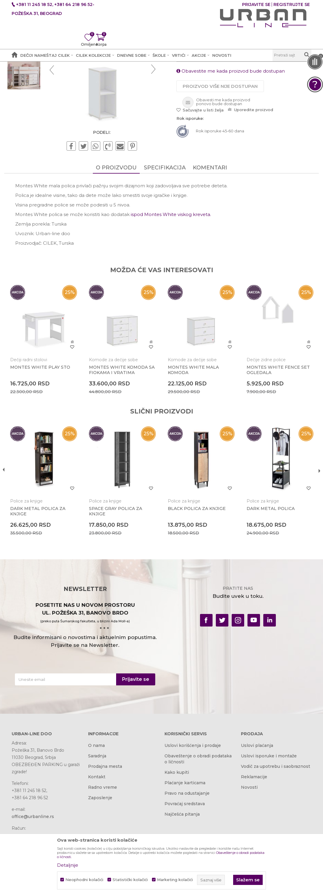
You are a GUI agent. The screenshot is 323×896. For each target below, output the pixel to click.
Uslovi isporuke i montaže (269, 826)
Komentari (210, 244)
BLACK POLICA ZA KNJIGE (196, 577)
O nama (96, 815)
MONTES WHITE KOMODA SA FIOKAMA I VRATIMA (122, 442)
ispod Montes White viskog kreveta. (171, 291)
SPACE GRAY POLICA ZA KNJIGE (119, 580)
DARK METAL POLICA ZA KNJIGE (45, 580)
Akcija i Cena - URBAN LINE (39, 76)
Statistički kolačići (130, 880)
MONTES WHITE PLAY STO (48, 440)
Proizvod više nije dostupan (220, 162)
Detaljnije (67, 865)
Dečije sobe (107, 76)
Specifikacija (165, 244)
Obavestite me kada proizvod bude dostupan (230, 146)
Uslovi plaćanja (257, 815)
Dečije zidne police (262, 432)
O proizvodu (116, 244)
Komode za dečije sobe (117, 432)
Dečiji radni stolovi (36, 432)
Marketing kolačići (175, 880)
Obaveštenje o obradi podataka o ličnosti (198, 829)
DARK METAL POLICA (266, 577)
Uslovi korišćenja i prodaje (192, 815)
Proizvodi (81, 76)
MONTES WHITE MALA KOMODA (193, 442)
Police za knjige (139, 76)
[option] (30, 108)
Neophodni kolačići (84, 880)
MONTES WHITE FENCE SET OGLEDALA (269, 442)
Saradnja (97, 826)
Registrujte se (291, 4)
